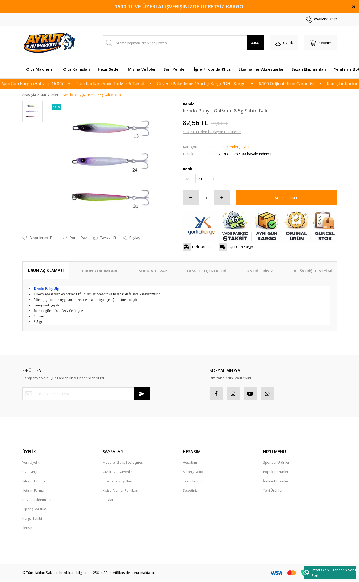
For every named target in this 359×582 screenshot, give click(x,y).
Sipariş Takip (193, 472)
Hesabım (190, 462)
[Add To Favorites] (39, 232)
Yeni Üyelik (31, 462)
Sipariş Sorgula (34, 509)
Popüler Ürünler (275, 472)
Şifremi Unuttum (35, 481)
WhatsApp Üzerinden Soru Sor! (330, 573)
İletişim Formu (33, 490)
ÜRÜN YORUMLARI (99, 271)
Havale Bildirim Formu (39, 500)
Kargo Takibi (32, 518)
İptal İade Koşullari (117, 481)
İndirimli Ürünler (275, 481)
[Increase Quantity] (222, 197)
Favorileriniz (192, 481)
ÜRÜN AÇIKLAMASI (46, 270)
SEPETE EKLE (286, 197)
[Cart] (320, 42)
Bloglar (108, 500)
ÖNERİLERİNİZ (259, 271)
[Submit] (142, 394)
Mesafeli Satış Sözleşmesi (123, 462)
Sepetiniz (190, 490)
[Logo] (50, 42)
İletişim (27, 528)
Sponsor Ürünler (276, 462)
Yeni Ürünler (273, 490)
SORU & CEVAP (153, 271)
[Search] (183, 42)
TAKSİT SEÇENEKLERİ (206, 271)
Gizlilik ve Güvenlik (117, 472)
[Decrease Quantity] (191, 197)
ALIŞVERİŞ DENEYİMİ (313, 271)
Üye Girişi (29, 472)
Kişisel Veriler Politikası (121, 490)
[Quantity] (206, 197)
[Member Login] (284, 42)
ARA (255, 42)
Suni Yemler (228, 147)
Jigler (246, 147)
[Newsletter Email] (86, 394)
